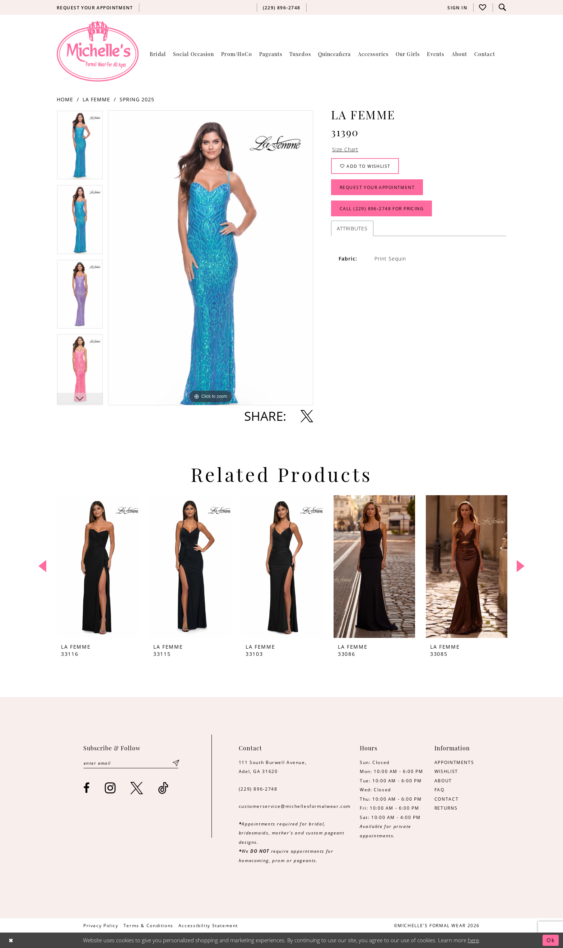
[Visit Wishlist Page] (483, 7)
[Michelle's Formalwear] (98, 51)
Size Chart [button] (345, 149)
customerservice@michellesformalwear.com (295, 806)
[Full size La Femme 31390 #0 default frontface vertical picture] (210, 258)
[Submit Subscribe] (176, 763)
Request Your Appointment (377, 187)
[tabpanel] (80, 147)
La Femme (96, 99)
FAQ (439, 789)
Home (65, 99)
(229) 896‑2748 (258, 789)
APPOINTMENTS (454, 762)
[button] (457, 7)
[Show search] (502, 7)
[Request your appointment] (95, 7)
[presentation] (97, 566)
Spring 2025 (137, 99)
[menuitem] (95, 7)
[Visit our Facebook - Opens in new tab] (86, 787)
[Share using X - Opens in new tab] (307, 416)
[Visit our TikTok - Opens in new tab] (163, 788)
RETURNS (445, 808)
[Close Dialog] (11, 940)
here (473, 940)
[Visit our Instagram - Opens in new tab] (110, 788)
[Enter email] (130, 763)
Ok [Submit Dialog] (550, 940)
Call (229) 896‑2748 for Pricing (382, 208)
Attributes (352, 228)
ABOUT (443, 780)
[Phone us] (281, 7)
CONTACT (446, 799)
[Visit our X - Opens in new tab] (137, 788)
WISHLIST (446, 771)
